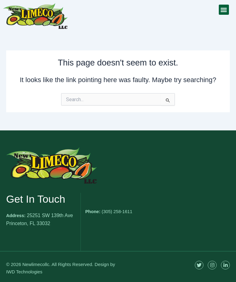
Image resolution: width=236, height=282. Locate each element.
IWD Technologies (24, 271)
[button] (224, 10)
